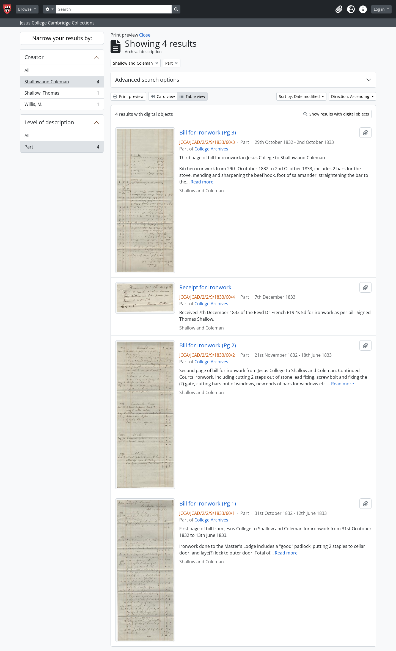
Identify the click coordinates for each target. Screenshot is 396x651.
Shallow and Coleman (61, 82)
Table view (192, 96)
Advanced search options (147, 79)
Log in (380, 9)
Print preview (128, 96)
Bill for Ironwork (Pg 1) (207, 503)
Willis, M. (61, 105)
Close (144, 35)
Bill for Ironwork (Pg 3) (207, 132)
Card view (163, 96)
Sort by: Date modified (300, 96)
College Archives (211, 149)
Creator (34, 57)
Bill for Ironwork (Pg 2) (207, 345)
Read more (202, 182)
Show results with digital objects (336, 114)
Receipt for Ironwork (205, 287)
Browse (25, 9)
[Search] (114, 9)
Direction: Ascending (350, 96)
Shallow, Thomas (61, 94)
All (26, 70)
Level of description (49, 122)
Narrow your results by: (62, 38)
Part (61, 148)
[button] (339, 9)
